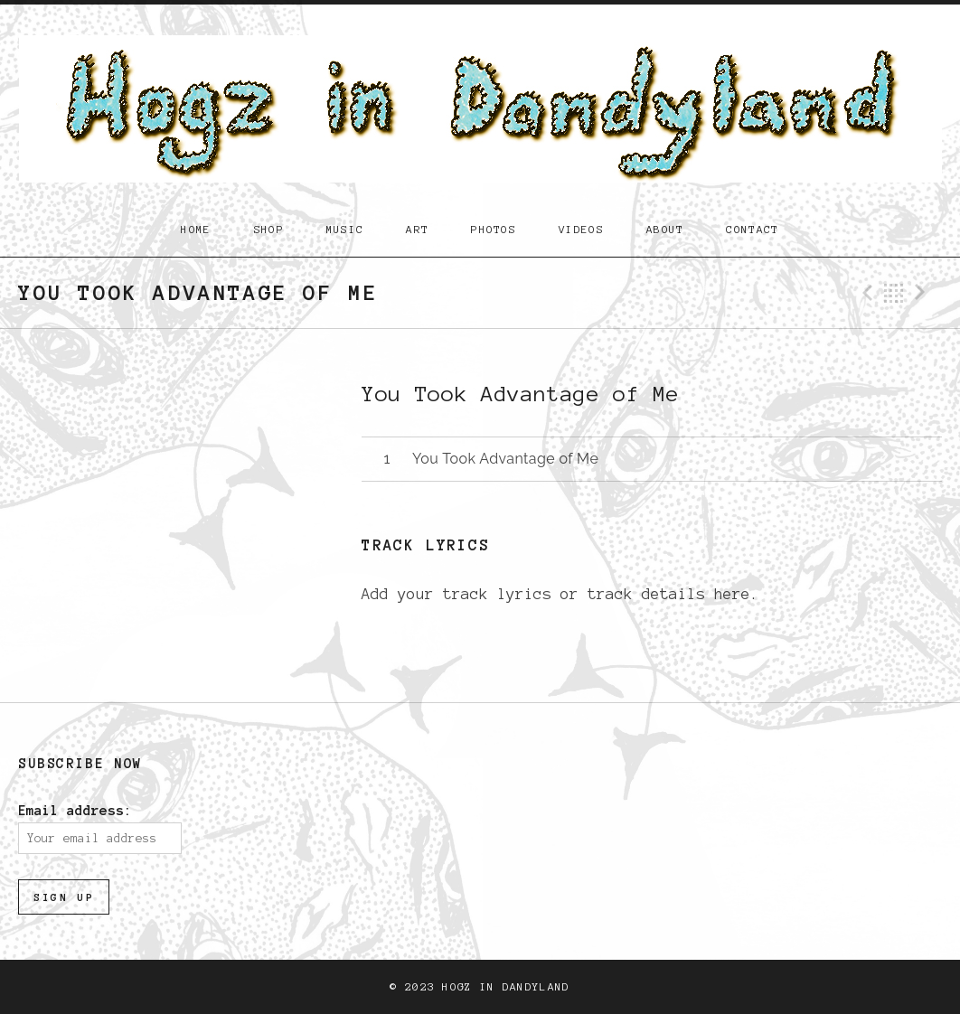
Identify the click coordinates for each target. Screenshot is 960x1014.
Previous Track (865, 293)
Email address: (75, 810)
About (665, 229)
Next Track (922, 293)
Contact (752, 229)
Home (196, 229)
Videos (581, 229)
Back (894, 293)
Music (345, 229)
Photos (493, 229)
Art (417, 229)
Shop (269, 229)
